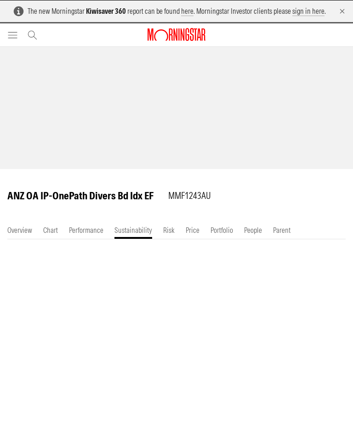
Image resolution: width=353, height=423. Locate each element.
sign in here (308, 11)
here (187, 11)
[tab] (19, 230)
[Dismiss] (342, 11)
